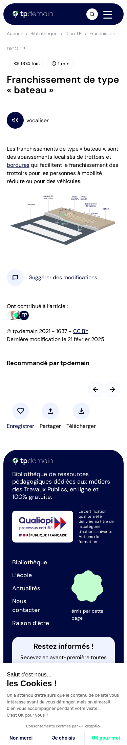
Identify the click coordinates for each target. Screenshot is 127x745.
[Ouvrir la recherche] (92, 14)
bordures (18, 165)
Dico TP (73, 33)
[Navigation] (107, 14)
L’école (22, 575)
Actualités (26, 588)
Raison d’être (30, 623)
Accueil (15, 33)
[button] (63, 278)
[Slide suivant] (112, 389)
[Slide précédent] (95, 389)
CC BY (80, 331)
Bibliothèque (44, 33)
